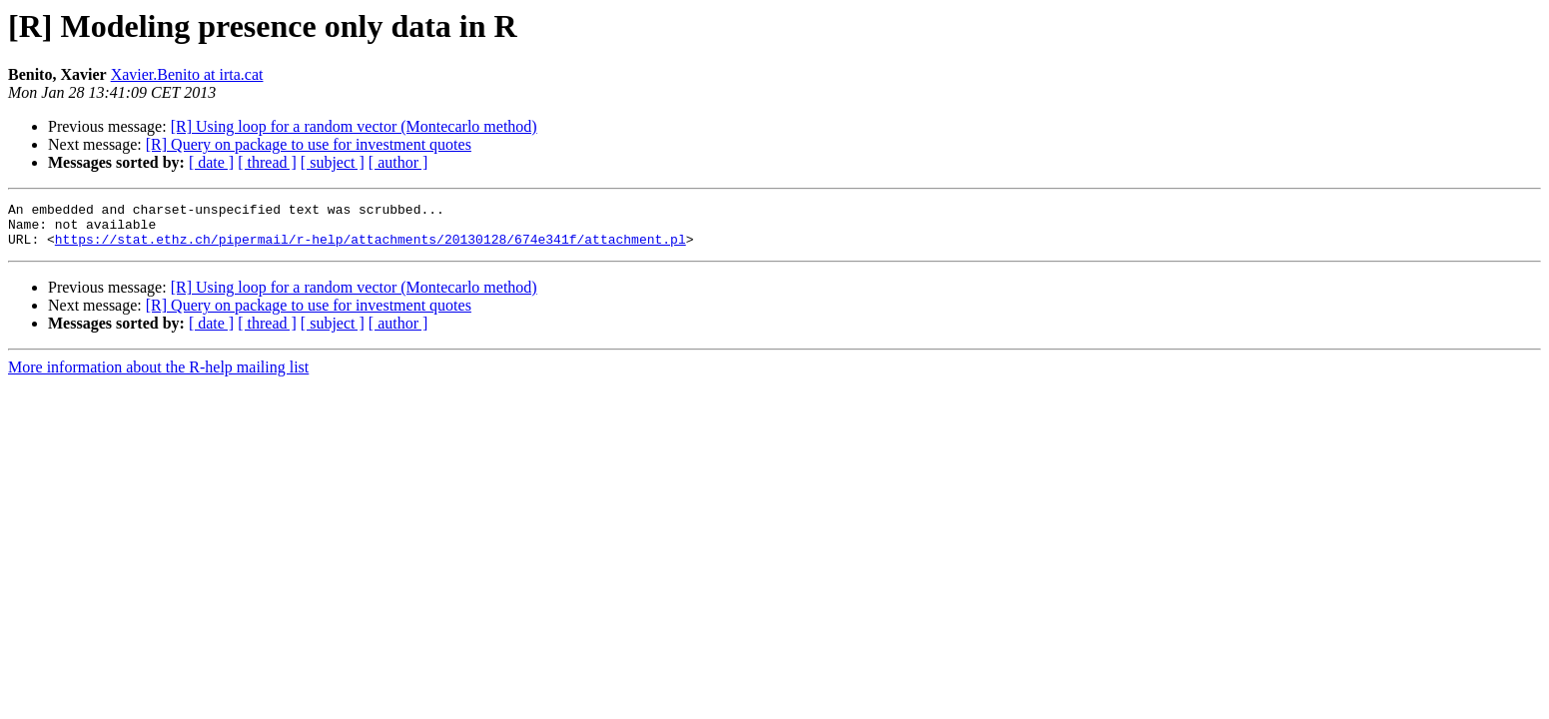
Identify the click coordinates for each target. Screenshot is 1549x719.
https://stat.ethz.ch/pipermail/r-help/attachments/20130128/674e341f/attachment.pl (370, 248)
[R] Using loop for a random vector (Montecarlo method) (354, 126)
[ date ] (211, 162)
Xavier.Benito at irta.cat (187, 74)
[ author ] (398, 162)
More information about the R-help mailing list (158, 375)
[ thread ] (267, 162)
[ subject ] (333, 162)
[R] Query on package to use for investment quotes (308, 144)
